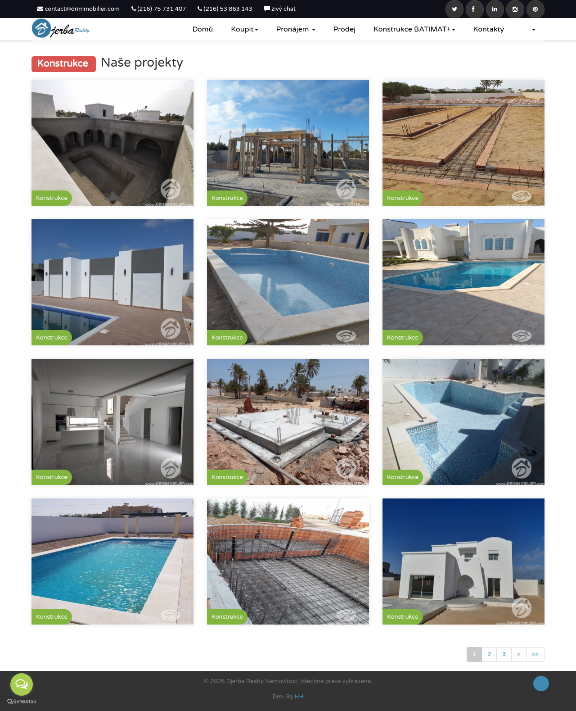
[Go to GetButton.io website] (21, 702)
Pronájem (295, 29)
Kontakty (488, 29)
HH (299, 696)
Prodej (344, 29)
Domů (202, 29)
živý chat (280, 9)
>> (535, 654)
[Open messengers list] (21, 684)
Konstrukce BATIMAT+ (414, 29)
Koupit (244, 29)
